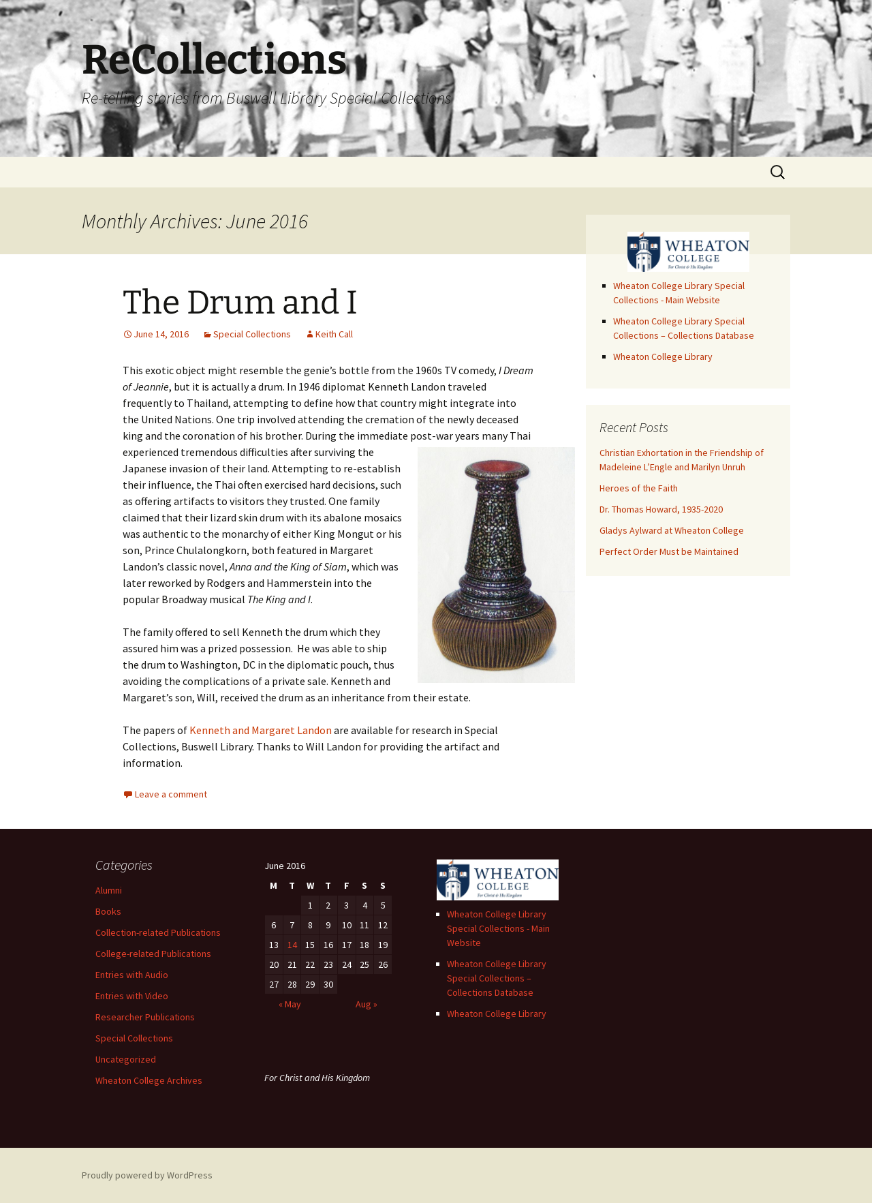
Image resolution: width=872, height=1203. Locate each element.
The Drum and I (240, 302)
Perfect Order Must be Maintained (669, 551)
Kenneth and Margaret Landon (260, 730)
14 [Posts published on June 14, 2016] (292, 945)
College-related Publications (153, 953)
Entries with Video (131, 996)
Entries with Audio (131, 975)
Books (108, 911)
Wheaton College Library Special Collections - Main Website (498, 928)
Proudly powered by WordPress (147, 1175)
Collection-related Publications (158, 932)
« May (290, 1004)
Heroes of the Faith (639, 488)
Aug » (366, 1004)
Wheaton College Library (663, 356)
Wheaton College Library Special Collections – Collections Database (496, 978)
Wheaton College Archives (148, 1080)
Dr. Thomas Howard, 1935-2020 (661, 509)
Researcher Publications (145, 1017)
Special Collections (252, 334)
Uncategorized (125, 1059)
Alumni (108, 890)
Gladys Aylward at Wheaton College (672, 530)
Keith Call (334, 334)
